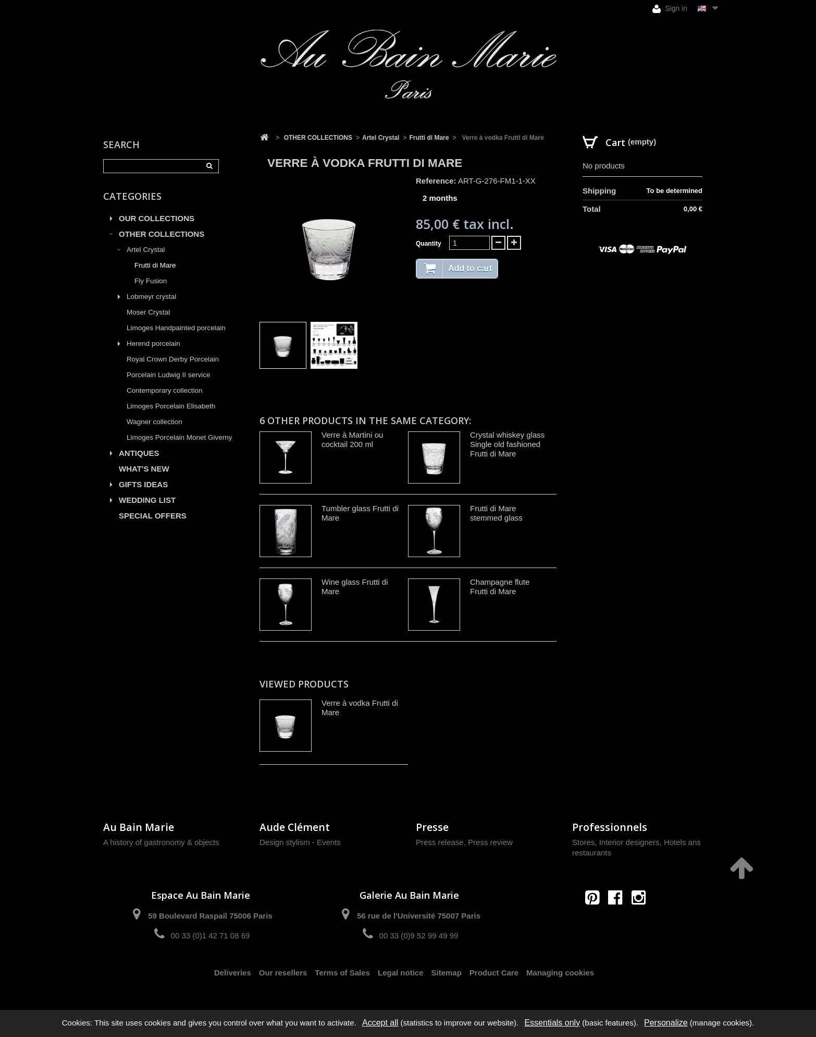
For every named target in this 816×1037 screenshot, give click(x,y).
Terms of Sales (342, 972)
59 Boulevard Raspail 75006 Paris (210, 915)
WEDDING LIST (147, 500)
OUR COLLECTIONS (156, 218)
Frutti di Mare (155, 265)
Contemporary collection (165, 390)
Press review (490, 842)
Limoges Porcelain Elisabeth (171, 406)
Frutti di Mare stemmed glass (496, 513)
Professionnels (609, 827)
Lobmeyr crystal (151, 296)
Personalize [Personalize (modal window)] (666, 1022)
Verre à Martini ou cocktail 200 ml (352, 439)
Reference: (436, 180)
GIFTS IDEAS (143, 484)
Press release (440, 842)
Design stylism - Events (300, 842)
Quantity (428, 243)
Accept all (380, 1022)
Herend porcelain (153, 343)
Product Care (493, 972)
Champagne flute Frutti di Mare (499, 586)
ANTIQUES (139, 453)
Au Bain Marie (138, 827)
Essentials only (552, 1022)
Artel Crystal (146, 250)
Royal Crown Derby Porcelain (173, 359)
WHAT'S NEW (144, 468)
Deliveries (232, 972)
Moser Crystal (148, 312)
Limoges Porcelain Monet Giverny (179, 437)
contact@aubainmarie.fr (618, 919)
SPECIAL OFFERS (153, 515)
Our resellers (283, 972)
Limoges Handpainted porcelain (176, 328)
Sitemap (446, 972)
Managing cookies (560, 972)
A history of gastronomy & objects (161, 842)
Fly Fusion (150, 281)
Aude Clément (294, 827)
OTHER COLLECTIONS (161, 234)
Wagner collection (154, 422)
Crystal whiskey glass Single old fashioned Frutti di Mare (507, 444)
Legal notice (401, 972)
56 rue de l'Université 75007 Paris (418, 915)
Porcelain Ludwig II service (169, 375)
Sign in (669, 8)
